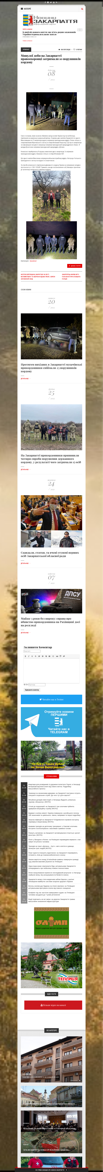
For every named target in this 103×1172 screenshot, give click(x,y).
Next (81, 30)
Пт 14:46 (24, 880)
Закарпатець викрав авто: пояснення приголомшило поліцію (71, 277)
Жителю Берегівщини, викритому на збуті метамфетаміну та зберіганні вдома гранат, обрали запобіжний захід (38, 277)
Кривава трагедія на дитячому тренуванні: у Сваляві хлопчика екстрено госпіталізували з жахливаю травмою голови (52, 827)
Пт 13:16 (24, 900)
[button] (25, 656)
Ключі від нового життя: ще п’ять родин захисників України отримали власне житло (49, 33)
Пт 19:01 (24, 821)
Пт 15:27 (24, 874)
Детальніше (26, 378)
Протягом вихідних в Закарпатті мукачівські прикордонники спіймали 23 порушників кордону (51, 368)
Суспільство (27, 1074)
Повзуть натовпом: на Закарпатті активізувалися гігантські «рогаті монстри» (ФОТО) (54, 834)
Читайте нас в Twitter (53, 699)
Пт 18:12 (24, 834)
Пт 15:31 (24, 867)
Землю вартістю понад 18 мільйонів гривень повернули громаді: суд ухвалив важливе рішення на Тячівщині (53, 860)
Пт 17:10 (24, 847)
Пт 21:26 (24, 787)
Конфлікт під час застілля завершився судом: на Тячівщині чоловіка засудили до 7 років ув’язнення (51, 894)
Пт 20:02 (24, 807)
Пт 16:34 (24, 860)
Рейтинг (77, 49)
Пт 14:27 (24, 887)
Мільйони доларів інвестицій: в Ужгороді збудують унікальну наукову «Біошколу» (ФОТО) (52, 801)
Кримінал (33, 261)
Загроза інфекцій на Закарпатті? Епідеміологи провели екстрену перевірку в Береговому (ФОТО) (53, 821)
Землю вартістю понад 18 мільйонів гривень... (46, 1149)
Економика (26, 1123)
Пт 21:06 (24, 794)
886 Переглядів (64, 49)
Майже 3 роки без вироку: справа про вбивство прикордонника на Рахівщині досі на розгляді (50, 622)
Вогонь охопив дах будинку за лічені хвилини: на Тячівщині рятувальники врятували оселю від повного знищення (51, 887)
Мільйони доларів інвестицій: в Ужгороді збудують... (50, 1128)
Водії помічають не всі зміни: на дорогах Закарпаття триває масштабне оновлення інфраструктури (51, 900)
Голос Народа (26, 1098)
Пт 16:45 (24, 854)
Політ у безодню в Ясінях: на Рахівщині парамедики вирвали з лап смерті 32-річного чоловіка (54, 841)
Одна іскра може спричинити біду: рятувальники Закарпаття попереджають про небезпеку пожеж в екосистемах (52, 867)
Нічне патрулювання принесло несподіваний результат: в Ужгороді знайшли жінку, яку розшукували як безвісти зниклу (54, 874)
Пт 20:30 (24, 801)
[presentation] (25, 656)
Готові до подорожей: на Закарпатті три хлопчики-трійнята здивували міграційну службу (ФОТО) (51, 807)
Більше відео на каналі (54, 1005)
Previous (79, 30)
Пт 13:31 (24, 894)
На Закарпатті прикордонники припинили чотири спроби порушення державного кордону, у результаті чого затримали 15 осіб (51, 459)
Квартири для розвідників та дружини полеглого (41, 1077)
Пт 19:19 (24, 814)
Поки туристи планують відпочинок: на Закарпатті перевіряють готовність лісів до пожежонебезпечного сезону (53, 854)
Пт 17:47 (24, 841)
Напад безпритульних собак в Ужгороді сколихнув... (49, 1103)
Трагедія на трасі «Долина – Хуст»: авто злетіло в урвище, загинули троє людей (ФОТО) (51, 847)
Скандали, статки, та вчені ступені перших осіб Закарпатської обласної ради (50, 554)
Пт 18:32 (24, 827)
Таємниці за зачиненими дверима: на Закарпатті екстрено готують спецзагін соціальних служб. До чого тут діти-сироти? (54, 794)
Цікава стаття (75, 266)
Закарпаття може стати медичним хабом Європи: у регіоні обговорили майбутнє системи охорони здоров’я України (51, 880)
